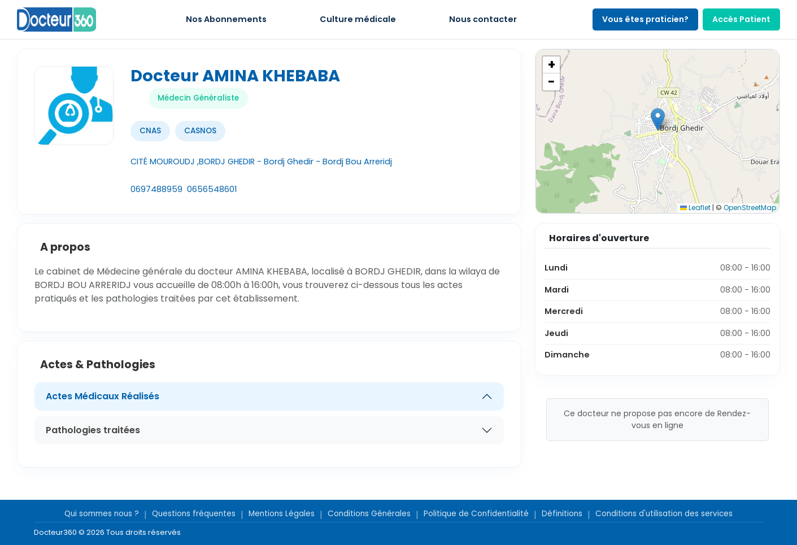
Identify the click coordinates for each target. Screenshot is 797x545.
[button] (658, 119)
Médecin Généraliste (198, 98)
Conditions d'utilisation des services (664, 513)
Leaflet (695, 207)
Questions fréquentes (194, 513)
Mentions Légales (282, 513)
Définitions (562, 513)
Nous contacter (483, 19)
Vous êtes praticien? (645, 19)
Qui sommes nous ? (101, 513)
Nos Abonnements (226, 19)
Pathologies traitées (93, 430)
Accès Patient (741, 19)
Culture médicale (358, 19)
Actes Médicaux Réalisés (102, 396)
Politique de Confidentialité (476, 513)
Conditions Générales (369, 513)
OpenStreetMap (750, 207)
